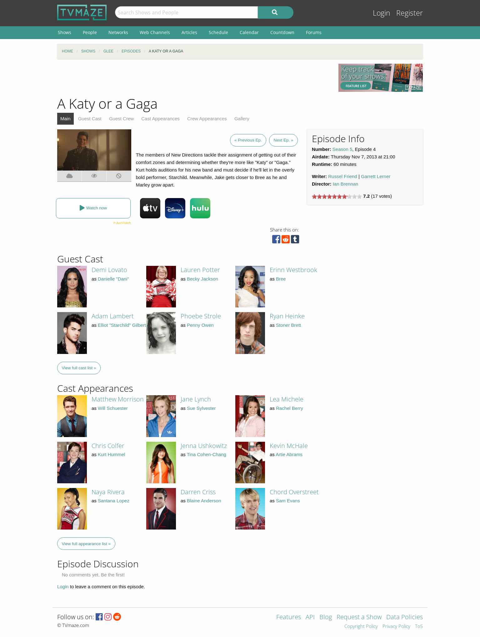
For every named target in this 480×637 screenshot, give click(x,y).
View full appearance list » (86, 543)
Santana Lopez (113, 500)
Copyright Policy (361, 626)
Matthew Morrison (118, 399)
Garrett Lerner (375, 176)
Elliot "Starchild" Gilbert (122, 325)
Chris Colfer (108, 445)
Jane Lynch (196, 399)
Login (381, 13)
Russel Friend (342, 176)
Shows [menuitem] (64, 32)
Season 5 (342, 149)
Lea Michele (286, 399)
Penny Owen (200, 325)
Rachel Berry (289, 408)
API (310, 617)
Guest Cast (90, 118)
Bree (281, 278)
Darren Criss (198, 492)
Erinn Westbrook (293, 270)
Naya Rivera (108, 492)
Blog (325, 617)
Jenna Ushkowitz (204, 445)
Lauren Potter (200, 270)
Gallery (241, 118)
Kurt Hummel (111, 454)
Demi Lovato (109, 270)
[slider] (337, 196)
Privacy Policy (396, 626)
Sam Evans (288, 500)
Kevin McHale (289, 445)
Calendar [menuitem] (249, 32)
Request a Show (359, 617)
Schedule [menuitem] (218, 32)
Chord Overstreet (294, 492)
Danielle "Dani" (113, 278)
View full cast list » (79, 368)
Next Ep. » (283, 140)
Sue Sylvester (201, 408)
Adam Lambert (113, 316)
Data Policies (404, 617)
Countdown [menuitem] (282, 32)
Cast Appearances (160, 118)
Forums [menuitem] (314, 32)
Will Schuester (113, 408)
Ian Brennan (345, 184)
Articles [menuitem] (189, 32)
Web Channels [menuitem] (155, 32)
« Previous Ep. (248, 140)
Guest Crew (121, 118)
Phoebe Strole (201, 316)
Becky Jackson (202, 278)
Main (65, 118)
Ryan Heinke (287, 316)
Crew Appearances (207, 118)
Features (288, 617)
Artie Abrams (289, 454)
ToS (419, 626)
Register (409, 13)
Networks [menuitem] (118, 32)
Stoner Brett (288, 325)
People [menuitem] (90, 32)
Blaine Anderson (204, 500)
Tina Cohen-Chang (206, 454)
